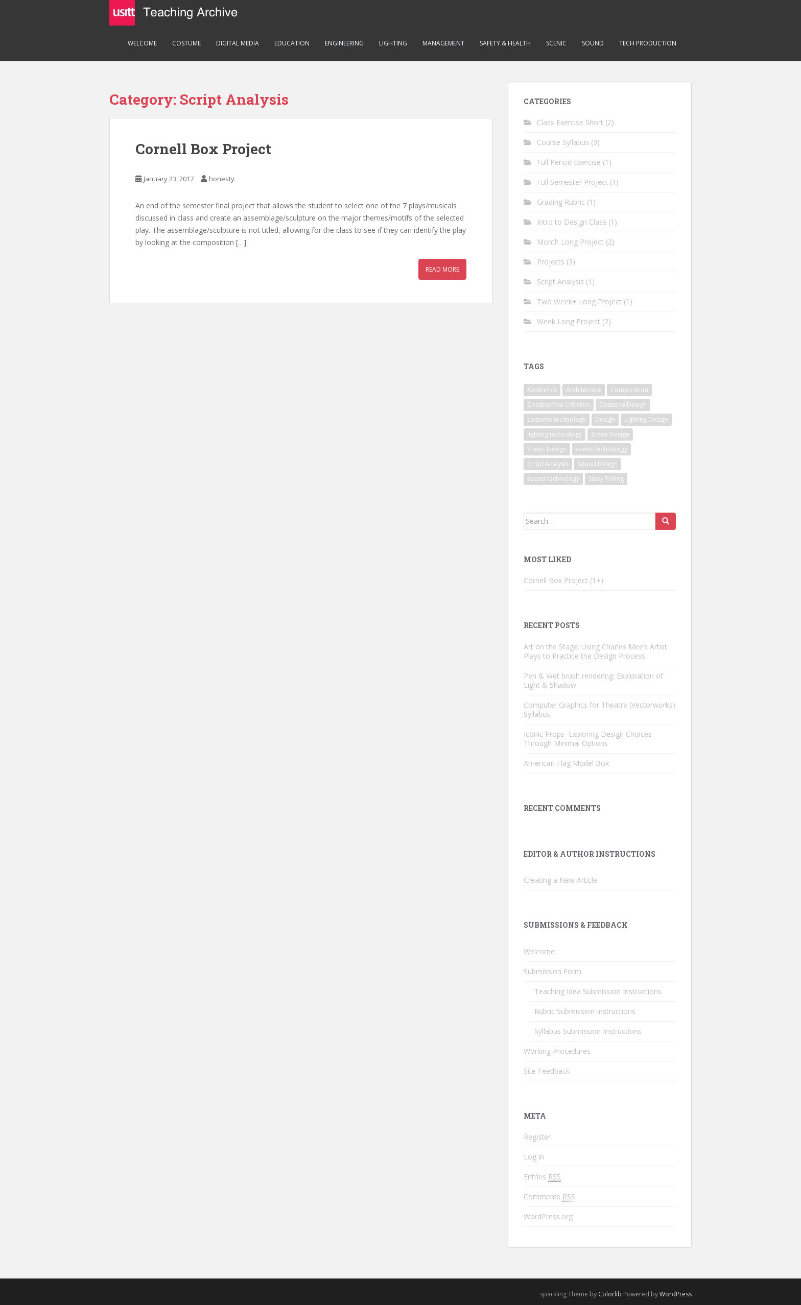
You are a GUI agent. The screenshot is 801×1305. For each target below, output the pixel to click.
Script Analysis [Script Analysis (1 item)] (548, 464)
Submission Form (552, 971)
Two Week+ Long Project (579, 301)
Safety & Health (505, 43)
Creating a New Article (560, 880)
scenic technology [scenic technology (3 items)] (601, 449)
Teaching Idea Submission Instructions (598, 991)
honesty (221, 178)
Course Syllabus (563, 142)
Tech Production (647, 43)
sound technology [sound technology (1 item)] (553, 478)
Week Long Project (568, 321)
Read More (442, 269)
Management (443, 43)
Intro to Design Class (571, 222)
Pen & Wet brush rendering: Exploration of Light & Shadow (593, 680)
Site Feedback (547, 1071)
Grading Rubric (561, 202)
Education (292, 43)
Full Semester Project (572, 182)
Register (537, 1137)
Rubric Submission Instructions (584, 1011)
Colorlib (610, 1294)
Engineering (344, 43)
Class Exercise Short (570, 122)
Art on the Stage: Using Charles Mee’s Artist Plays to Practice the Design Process (595, 651)
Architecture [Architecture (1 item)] (583, 389)
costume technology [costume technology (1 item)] (556, 419)
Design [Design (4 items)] (605, 419)
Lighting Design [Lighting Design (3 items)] (646, 419)
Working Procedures (557, 1051)
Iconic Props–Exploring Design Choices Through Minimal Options (588, 738)
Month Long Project (570, 242)
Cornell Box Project (203, 148)
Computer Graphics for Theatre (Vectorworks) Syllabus (599, 709)
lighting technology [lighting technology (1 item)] (554, 434)
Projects (550, 262)
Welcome (142, 43)
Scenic (556, 43)
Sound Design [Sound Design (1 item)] (598, 464)
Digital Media (237, 43)
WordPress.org (548, 1216)
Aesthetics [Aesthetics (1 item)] (542, 389)
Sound (593, 43)
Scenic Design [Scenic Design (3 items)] (547, 449)
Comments (549, 1197)
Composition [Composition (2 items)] (629, 389)
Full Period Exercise (569, 162)
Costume (186, 43)
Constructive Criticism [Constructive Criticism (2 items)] (558, 404)
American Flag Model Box (566, 763)
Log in (534, 1157)
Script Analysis (560, 281)
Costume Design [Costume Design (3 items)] (623, 404)
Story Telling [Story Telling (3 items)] (606, 478)
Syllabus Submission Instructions (588, 1031)
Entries (542, 1177)
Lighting (393, 43)
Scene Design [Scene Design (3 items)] (610, 434)
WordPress (675, 1294)
